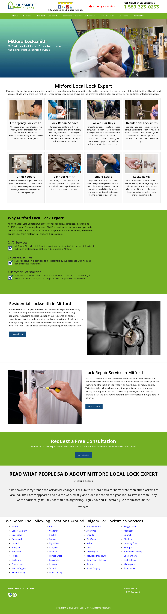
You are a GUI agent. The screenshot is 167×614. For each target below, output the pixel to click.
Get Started (83, 455)
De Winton (92, 539)
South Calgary (94, 568)
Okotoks (53, 568)
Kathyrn (16, 547)
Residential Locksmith (47, 16)
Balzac (52, 526)
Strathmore (129, 568)
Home (15, 16)
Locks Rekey (142, 176)
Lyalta (90, 547)
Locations (123, 16)
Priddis (15, 555)
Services (27, 16)
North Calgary (19, 568)
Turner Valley (18, 572)
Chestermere (130, 555)
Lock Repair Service (64, 123)
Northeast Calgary (133, 551)
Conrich (128, 534)
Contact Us (138, 16)
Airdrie (15, 526)
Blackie (52, 534)
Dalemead (17, 539)
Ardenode (128, 530)
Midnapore (129, 564)
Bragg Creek (130, 526)
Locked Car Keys (103, 123)
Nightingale (92, 551)
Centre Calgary (19, 530)
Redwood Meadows (96, 555)
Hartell (15, 543)
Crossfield (54, 560)
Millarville (16, 551)
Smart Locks (103, 176)
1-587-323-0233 (141, 7)
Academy (53, 530)
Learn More (18, 334)
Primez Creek (55, 555)
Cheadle (90, 534)
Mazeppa (128, 547)
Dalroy (52, 539)
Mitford (53, 551)
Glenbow (128, 539)
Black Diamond (94, 526)
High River (54, 543)
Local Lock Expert (82, 607)
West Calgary (55, 572)
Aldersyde (91, 530)
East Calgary (130, 560)
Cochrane (16, 560)
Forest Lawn (18, 564)
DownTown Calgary (96, 560)
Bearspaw (17, 534)
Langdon (53, 547)
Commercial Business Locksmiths (79, 16)
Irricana (53, 564)
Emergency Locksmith (25, 123)
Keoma (90, 564)
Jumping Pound (131, 543)
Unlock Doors (25, 176)
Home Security (107, 16)
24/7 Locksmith (64, 176)
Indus (89, 543)
